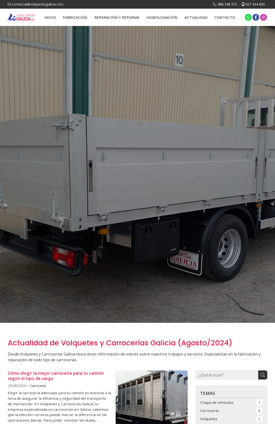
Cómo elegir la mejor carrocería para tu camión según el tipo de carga (56, 375)
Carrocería (38, 385)
